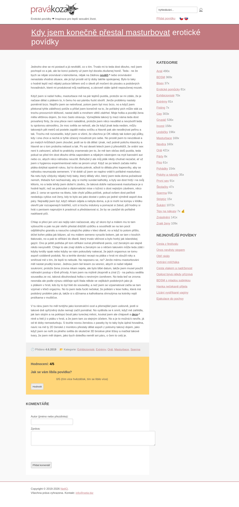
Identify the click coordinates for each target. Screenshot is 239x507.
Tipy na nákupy (166, 211)
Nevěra (161, 144)
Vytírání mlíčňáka (168, 262)
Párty (160, 156)
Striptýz (161, 199)
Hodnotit (37, 386)
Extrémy (101, 349)
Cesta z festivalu (167, 244)
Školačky (162, 187)
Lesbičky (162, 132)
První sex (163, 180)
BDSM (161, 77)
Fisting (161, 107)
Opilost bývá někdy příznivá (175, 274)
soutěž (104, 75)
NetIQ (64, 490)
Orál (110, 349)
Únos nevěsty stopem (171, 250)
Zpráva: (35, 428)
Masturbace (121, 349)
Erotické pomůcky (168, 89)
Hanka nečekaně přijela (172, 286)
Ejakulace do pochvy (170, 298)
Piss (159, 162)
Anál (159, 71)
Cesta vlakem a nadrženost (174, 268)
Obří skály (163, 256)
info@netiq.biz (84, 494)
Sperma (135, 349)
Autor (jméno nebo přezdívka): (49, 416)
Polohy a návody (167, 174)
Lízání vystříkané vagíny (172, 292)
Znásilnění (163, 217)
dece (135, 314)
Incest (160, 126)
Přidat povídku (166, 18)
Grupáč (161, 120)
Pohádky (162, 168)
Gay (159, 113)
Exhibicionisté (85, 349)
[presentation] (56, 455)
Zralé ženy (163, 223)
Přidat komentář (41, 467)
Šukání (161, 205)
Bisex (160, 83)
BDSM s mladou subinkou (174, 280)
